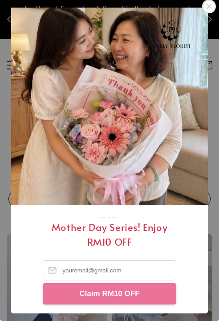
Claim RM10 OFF (109, 293)
